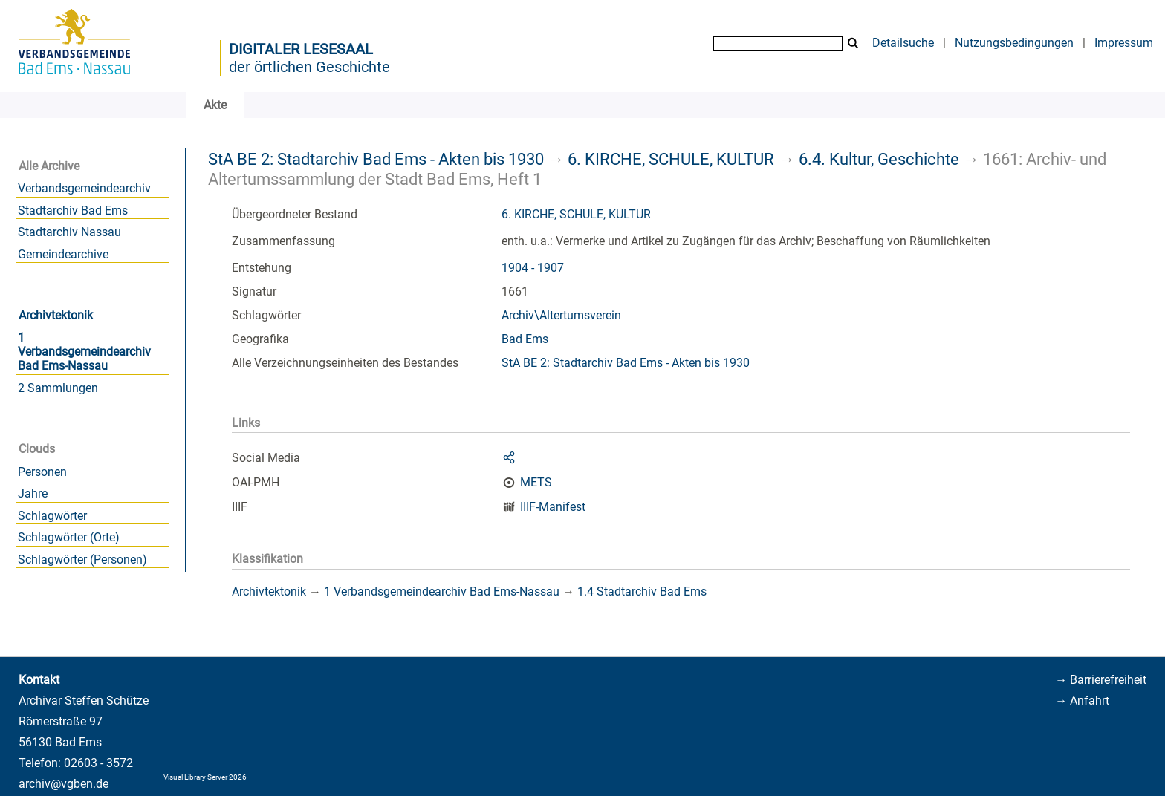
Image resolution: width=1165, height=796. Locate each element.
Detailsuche (903, 43)
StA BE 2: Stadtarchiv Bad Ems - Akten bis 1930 (376, 159)
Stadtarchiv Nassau (69, 232)
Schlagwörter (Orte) (69, 537)
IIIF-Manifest (552, 507)
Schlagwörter (52, 516)
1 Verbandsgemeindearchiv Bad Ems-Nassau (84, 351)
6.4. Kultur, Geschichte (879, 159)
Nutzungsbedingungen (1014, 43)
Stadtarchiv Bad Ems (73, 210)
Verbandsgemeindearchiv (84, 188)
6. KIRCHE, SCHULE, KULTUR (671, 159)
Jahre (33, 493)
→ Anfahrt (1082, 701)
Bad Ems (525, 339)
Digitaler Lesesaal (301, 49)
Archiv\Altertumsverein (561, 315)
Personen (42, 472)
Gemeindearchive (63, 254)
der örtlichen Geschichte (309, 67)
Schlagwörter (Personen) (82, 559)
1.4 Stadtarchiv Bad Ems (642, 591)
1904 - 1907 (533, 268)
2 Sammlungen (58, 388)
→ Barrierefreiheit (1100, 680)
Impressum (1123, 43)
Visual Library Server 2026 (205, 777)
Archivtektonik (56, 315)
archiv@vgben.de (63, 784)
